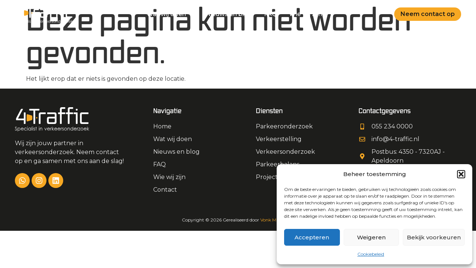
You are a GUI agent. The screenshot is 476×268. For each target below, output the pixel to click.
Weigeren (371, 237)
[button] (461, 174)
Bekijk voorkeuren (434, 237)
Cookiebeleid (370, 254)
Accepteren (312, 237)
